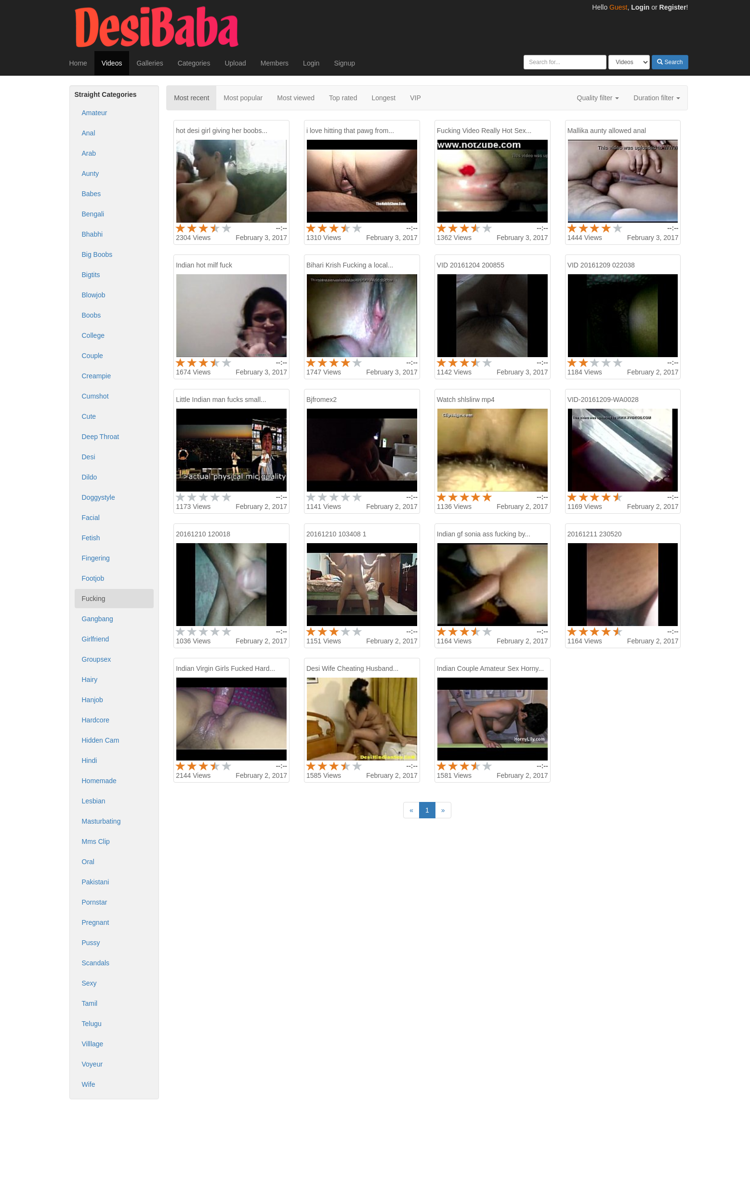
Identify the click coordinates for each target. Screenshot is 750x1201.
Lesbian (93, 801)
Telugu (92, 1024)
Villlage (93, 1044)
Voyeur (92, 1064)
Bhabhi (92, 234)
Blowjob (93, 295)
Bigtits (91, 275)
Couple (92, 356)
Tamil (90, 1003)
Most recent (191, 98)
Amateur (94, 113)
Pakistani (95, 882)
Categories (194, 63)
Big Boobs (97, 254)
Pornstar (94, 902)
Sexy (89, 983)
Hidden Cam (100, 740)
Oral (88, 862)
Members (275, 63)
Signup (344, 63)
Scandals (96, 963)
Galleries (149, 63)
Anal (88, 133)
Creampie (96, 376)
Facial (91, 517)
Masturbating (101, 821)
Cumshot (95, 396)
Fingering (96, 558)
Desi (88, 457)
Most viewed (296, 98)
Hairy (90, 679)
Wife (88, 1084)
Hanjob (92, 700)
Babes (91, 194)
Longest (383, 98)
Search (670, 62)
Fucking (93, 598)
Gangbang (97, 619)
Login (640, 7)
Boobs (91, 315)
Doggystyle (98, 497)
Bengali (93, 214)
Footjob (93, 578)
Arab (89, 153)
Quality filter (598, 98)
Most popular (243, 98)
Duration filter (656, 98)
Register (672, 7)
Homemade (99, 781)
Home (78, 63)
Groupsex (96, 659)
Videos (112, 63)
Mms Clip (96, 841)
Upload (235, 63)
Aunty (90, 173)
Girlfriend (95, 639)
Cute (89, 416)
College (93, 335)
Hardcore (96, 720)
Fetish (91, 538)
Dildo (89, 477)
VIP (415, 98)
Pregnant (95, 922)
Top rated (343, 98)
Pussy (91, 943)
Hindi (89, 760)
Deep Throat (100, 436)
